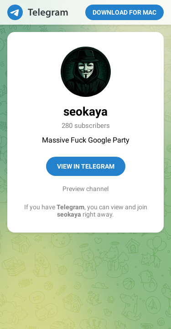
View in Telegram (85, 166)
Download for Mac (124, 12)
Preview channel (85, 188)
